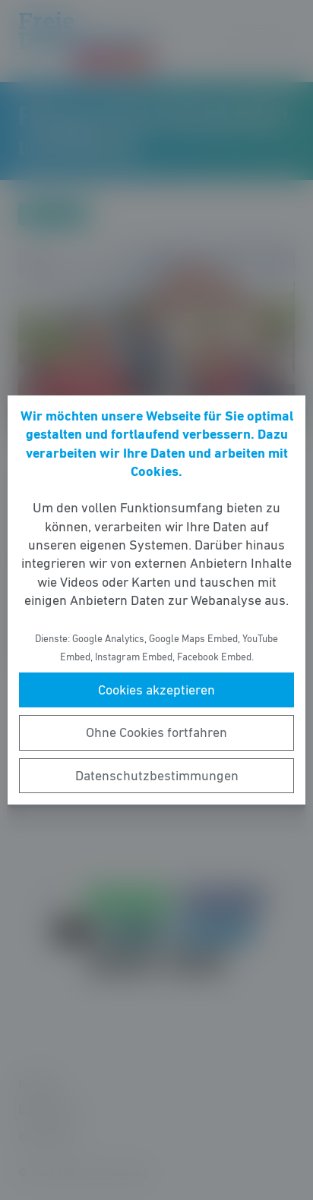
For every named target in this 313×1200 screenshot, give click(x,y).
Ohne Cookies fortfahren (156, 732)
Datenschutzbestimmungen (157, 775)
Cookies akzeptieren (156, 690)
